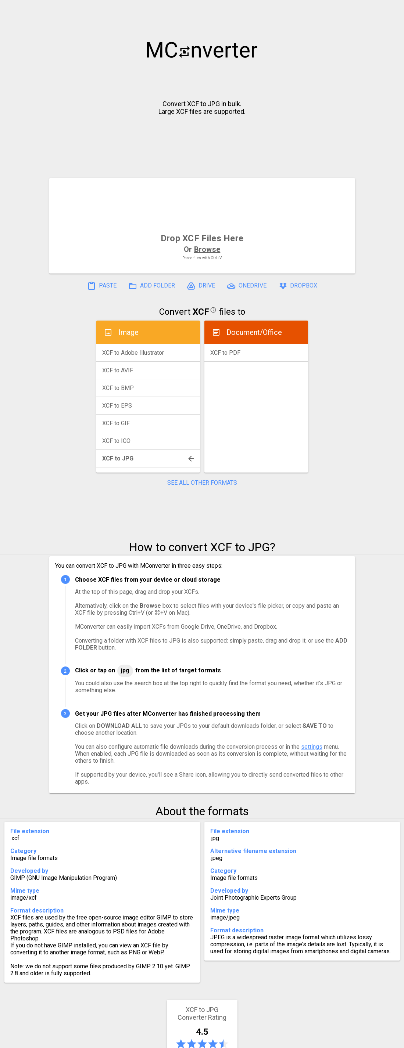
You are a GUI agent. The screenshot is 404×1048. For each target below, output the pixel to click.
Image (128, 332)
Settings (109, 1039)
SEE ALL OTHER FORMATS (202, 482)
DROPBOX (297, 286)
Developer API (261, 1039)
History (75, 1039)
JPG (125, 670)
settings (311, 746)
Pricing (143, 1039)
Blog (223, 1039)
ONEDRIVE (247, 286)
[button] (391, 9)
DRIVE (201, 286)
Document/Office (254, 332)
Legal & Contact (316, 1039)
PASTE (102, 286)
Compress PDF (185, 1039)
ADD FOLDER (151, 286)
